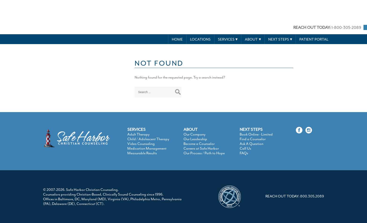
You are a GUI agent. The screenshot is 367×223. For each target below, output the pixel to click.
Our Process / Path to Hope (204, 153)
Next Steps (278, 39)
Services (226, 39)
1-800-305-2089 (327, 27)
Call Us (245, 148)
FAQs (244, 153)
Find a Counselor (253, 139)
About (251, 39)
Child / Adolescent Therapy (148, 139)
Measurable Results (142, 153)
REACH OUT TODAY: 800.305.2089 (294, 196)
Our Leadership (195, 139)
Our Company (195, 134)
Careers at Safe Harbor (201, 148)
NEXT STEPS (251, 129)
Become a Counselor (199, 143)
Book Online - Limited (256, 134)
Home (177, 39)
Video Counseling (141, 143)
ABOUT (191, 129)
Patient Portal (313, 39)
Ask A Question (251, 143)
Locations (200, 39)
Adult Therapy (138, 134)
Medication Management (146, 148)
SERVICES (136, 129)
